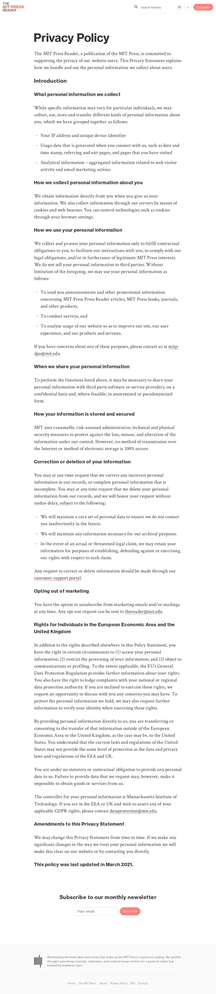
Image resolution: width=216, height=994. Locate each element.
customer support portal (57, 578)
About (103, 983)
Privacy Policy (119, 983)
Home (72, 983)
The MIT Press (87, 983)
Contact (143, 983)
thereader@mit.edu (144, 611)
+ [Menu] (188, 7)
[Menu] (179, 7)
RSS (133, 983)
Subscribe (203, 7)
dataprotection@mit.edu (133, 810)
